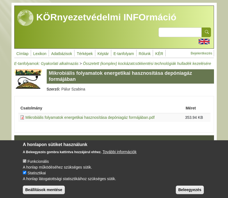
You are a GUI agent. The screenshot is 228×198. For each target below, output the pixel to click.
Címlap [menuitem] (22, 53)
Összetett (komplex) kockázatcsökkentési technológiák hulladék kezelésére (147, 63)
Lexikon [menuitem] (39, 53)
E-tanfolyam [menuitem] (123, 53)
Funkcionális (38, 166)
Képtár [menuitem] (103, 53)
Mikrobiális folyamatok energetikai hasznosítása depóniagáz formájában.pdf (90, 117)
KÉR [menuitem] (159, 53)
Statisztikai (36, 177)
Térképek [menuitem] (85, 53)
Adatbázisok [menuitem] (61, 53)
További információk (119, 156)
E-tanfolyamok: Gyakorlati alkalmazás (46, 63)
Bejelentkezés (201, 53)
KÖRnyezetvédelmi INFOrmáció (97, 18)
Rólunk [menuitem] (145, 53)
